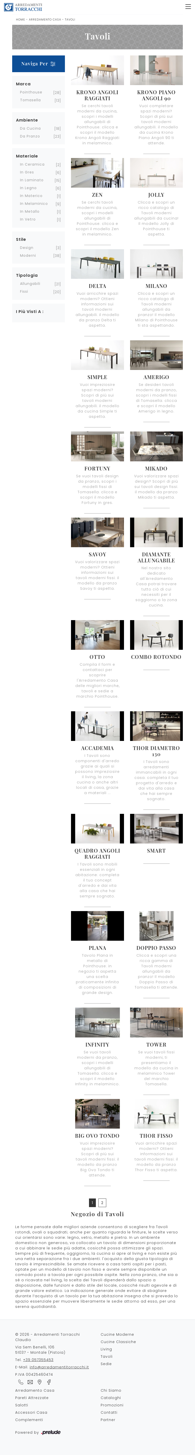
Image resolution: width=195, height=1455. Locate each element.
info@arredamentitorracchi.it (59, 1367)
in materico (31, 195)
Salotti (21, 1405)
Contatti (109, 1412)
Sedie (106, 1363)
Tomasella (30, 100)
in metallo (30, 211)
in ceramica (32, 164)
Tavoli (70, 19)
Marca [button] (23, 84)
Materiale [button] (27, 156)
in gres (27, 172)
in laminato (32, 180)
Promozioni (112, 1405)
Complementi (29, 1419)
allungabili (30, 283)
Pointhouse (31, 92)
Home (20, 19)
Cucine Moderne (117, 1334)
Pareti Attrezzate (32, 1397)
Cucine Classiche (118, 1341)
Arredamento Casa (45, 19)
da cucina (30, 128)
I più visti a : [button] (30, 311)
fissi (24, 291)
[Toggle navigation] (188, 7)
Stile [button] (21, 239)
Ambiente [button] (27, 120)
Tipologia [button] (27, 275)
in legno (28, 187)
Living (106, 1349)
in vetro (28, 219)
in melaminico (34, 203)
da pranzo (30, 136)
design (26, 247)
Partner (108, 1419)
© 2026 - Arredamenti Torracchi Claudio (47, 1337)
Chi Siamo (111, 1390)
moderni (28, 255)
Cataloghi (111, 1397)
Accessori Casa (31, 1412)
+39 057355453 (38, 1359)
